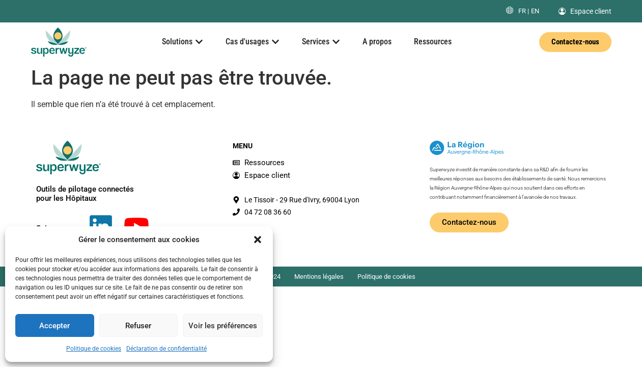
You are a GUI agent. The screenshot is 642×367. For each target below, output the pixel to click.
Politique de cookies (93, 348)
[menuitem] (523, 11)
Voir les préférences (222, 325)
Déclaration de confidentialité (166, 348)
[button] (258, 239)
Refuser (138, 325)
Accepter (54, 325)
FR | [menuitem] (523, 11)
